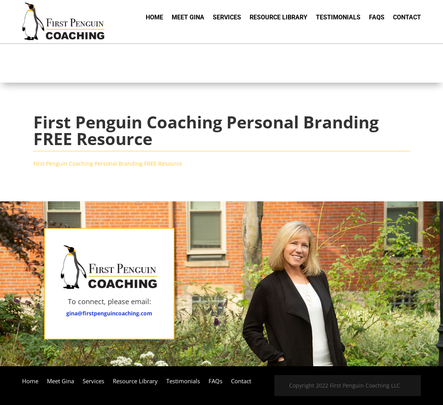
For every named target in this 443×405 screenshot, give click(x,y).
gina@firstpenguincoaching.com (109, 313)
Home (154, 18)
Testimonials (338, 18)
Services (227, 18)
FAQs (376, 18)
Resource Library (278, 18)
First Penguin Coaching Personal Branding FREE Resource (107, 163)
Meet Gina (188, 18)
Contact (407, 18)
